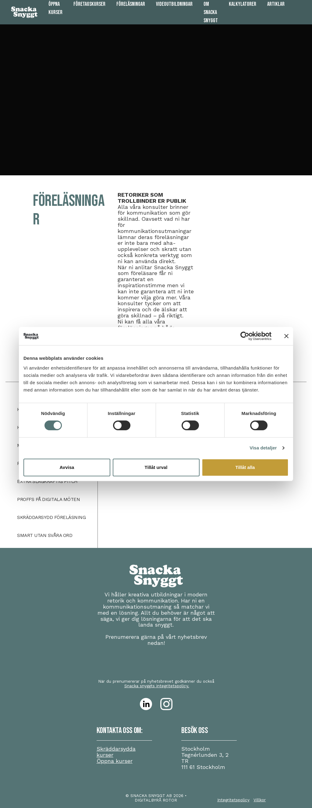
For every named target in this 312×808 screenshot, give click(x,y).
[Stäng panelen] (286, 336)
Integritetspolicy (233, 799)
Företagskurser (89, 4)
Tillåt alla (245, 467)
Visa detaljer (263, 447)
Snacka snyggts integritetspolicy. (156, 685)
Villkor (260, 799)
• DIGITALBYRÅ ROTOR (160, 798)
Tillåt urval (156, 467)
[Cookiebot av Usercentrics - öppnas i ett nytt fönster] (244, 336)
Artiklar (276, 4)
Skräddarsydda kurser (116, 751)
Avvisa (67, 467)
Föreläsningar (130, 4)
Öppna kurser (115, 761)
